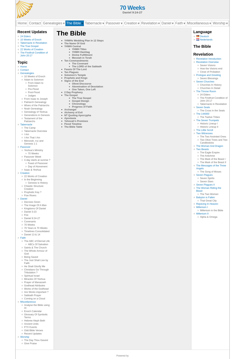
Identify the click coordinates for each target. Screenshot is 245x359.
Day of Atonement (37, 166)
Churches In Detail (210, 88)
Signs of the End (74, 80)
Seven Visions (208, 65)
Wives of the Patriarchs (36, 105)
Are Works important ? (36, 292)
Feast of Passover (38, 163)
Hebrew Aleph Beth (34, 320)
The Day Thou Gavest (36, 340)
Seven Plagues (204, 174)
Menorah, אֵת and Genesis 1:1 (33, 142)
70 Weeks (132, 7)
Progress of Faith (82, 106)
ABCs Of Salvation (38, 244)
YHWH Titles (79, 49)
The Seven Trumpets (207, 120)
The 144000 (202, 113)
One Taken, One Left (84, 89)
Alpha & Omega (208, 216)
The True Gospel (29, 46)
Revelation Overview (207, 62)
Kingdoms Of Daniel (35, 208)
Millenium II (202, 213)
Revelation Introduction (208, 58)
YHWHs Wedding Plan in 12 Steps (84, 40)
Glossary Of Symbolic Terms (36, 316)
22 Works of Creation (31, 49)
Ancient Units (31, 323)
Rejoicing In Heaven (207, 203)
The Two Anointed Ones (213, 136)
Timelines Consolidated (37, 231)
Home (23, 66)
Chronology (79, 103)
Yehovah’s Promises (76, 121)
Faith (23, 237)
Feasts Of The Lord (75, 69)
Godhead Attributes (34, 285)
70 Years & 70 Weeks (35, 228)
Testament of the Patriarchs (33, 120)
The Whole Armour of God (35, 252)
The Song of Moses (210, 171)
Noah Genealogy (33, 108)
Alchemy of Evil (73, 112)
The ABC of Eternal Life (37, 241)
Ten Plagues (71, 72)
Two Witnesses (204, 133)
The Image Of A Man (35, 205)
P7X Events (30, 327)
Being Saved (31, 256)
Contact (24, 69)
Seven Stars (206, 181)
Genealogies (27, 73)
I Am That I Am (32, 137)
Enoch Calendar (33, 311)
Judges (32, 95)
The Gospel (71, 95)
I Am (26, 134)
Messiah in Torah (82, 57)
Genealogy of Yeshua (35, 111)
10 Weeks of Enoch (31, 39)
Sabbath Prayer (32, 295)
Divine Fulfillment (82, 54)
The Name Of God (74, 43)
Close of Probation (210, 71)
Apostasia (70, 118)
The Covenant (80, 63)
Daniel (23, 198)
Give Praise (30, 343)
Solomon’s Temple (75, 75)
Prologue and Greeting (208, 75)
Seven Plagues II (205, 184)
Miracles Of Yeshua (34, 279)
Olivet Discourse (81, 83)
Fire (26, 215)
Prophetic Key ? (32, 192)
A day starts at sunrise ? (37, 160)
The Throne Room (206, 91)
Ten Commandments (76, 60)
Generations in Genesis (37, 115)
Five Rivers (30, 195)
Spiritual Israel (32, 275)
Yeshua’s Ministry (33, 150)
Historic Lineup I (209, 123)
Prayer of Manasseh (35, 282)
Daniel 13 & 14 (32, 234)
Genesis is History (38, 182)
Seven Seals (203, 107)
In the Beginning (33, 179)
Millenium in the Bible (211, 210)
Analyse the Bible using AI (37, 306)
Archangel (70, 109)
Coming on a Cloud (34, 298)
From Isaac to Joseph (36, 98)
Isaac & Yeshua (32, 169)
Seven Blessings (209, 78)
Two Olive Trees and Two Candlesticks (213, 141)
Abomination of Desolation (87, 86)
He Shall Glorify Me (34, 266)
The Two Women (209, 194)
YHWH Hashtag (81, 52)
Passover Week (32, 156)
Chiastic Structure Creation (33, 187)
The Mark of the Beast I (212, 159)
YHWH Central (72, 46)
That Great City (208, 200)
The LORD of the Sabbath (87, 66)
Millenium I (202, 207)
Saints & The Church (35, 247)
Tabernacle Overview (35, 131)
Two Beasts (202, 149)
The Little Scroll (204, 130)
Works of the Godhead (36, 288)
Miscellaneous (28, 301)
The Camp (30, 127)
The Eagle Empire (210, 152)
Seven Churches (205, 81)
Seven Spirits (207, 178)
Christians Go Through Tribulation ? (36, 271)
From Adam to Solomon (35, 84)
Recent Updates (33, 333)
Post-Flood (34, 92)
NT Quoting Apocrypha (77, 115)
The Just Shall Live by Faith (36, 262)
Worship (24, 336)
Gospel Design (80, 100)
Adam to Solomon (34, 79)
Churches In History (210, 84)
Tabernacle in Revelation (33, 42)
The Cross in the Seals (212, 110)
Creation (24, 173)
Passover (25, 146)
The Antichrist (207, 155)
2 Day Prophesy (73, 92)
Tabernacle (26, 124)
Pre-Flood (33, 89)
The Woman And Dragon (209, 146)
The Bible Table (73, 126)
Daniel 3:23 (30, 211)
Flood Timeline (73, 123)
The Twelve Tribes (210, 117)
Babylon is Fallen (205, 197)
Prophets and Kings (75, 77)
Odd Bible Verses (33, 330)
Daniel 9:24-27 (32, 218)
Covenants (30, 221)
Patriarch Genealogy (35, 102)
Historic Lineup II (209, 126)
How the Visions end (211, 68)
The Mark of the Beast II (213, 162)
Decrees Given (32, 201)
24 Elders (25, 36)
